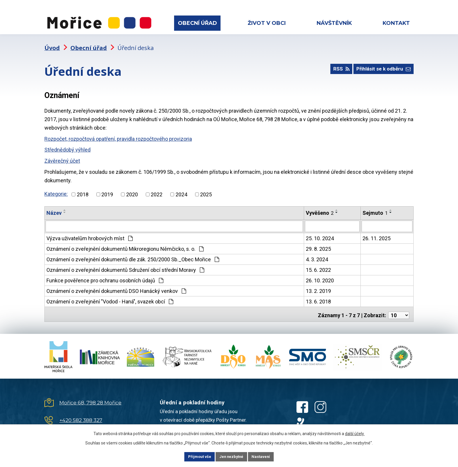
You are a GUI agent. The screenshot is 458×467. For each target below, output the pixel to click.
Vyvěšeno (320, 208)
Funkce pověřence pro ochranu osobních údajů (104, 275)
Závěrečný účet (62, 155)
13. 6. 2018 (318, 296)
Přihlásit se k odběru (381, 66)
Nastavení (267, 456)
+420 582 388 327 (80, 413)
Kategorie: (56, 189)
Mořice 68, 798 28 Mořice (90, 395)
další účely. (355, 432)
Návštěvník (334, 23)
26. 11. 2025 (376, 233)
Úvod (52, 43)
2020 (132, 189)
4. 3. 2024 (317, 254)
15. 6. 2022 (318, 264)
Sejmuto (375, 208)
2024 (181, 189)
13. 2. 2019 (318, 285)
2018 (83, 189)
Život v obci (267, 23)
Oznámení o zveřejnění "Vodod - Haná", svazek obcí (109, 296)
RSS (335, 66)
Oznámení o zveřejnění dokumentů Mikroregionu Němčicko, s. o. (125, 243)
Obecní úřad (197, 23)
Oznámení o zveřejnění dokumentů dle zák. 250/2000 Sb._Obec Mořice (132, 254)
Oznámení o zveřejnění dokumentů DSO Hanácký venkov (116, 285)
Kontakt (396, 23)
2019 (107, 189)
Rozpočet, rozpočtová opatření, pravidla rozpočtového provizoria (118, 134)
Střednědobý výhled (67, 145)
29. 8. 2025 (318, 243)
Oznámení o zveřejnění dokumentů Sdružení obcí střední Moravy (125, 264)
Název (54, 208)
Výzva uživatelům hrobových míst (89, 233)
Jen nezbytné (231, 456)
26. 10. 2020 (320, 275)
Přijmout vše (193, 456)
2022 (156, 189)
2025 (206, 189)
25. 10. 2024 (320, 233)
